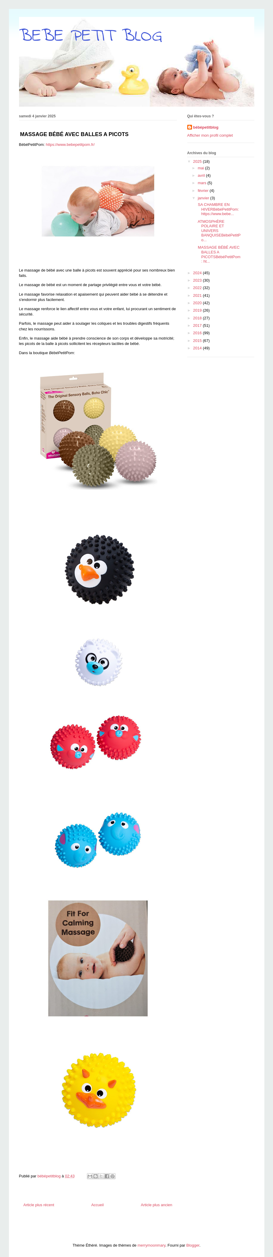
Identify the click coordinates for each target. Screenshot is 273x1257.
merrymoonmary (152, 1245)
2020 (198, 303)
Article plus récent (39, 1205)
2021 (198, 295)
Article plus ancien (156, 1205)
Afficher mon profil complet (210, 135)
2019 (198, 310)
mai (201, 168)
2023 (198, 280)
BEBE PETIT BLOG (90, 36)
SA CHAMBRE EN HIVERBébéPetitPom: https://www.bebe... (218, 209)
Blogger (192, 1245)
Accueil (97, 1205)
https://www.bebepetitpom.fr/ (70, 144)
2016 (198, 333)
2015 (198, 340)
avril (202, 175)
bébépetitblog (206, 127)
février (204, 190)
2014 (198, 348)
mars (203, 183)
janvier (204, 198)
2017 (198, 325)
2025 (198, 161)
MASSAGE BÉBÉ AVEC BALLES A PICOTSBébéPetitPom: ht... (219, 254)
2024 (198, 273)
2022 (198, 288)
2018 (198, 318)
